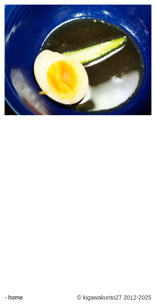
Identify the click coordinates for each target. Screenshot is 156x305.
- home (14, 297)
